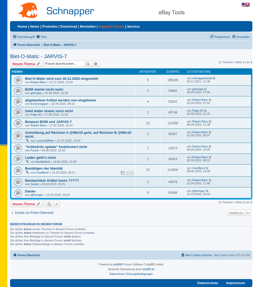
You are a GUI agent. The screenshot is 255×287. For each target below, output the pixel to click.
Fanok (35, 150)
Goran (35, 184)
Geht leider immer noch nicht (49, 111)
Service (133, 26)
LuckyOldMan (45, 140)
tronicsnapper (39, 103)
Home (22, 26)
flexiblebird (43, 161)
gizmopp (36, 93)
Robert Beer (38, 82)
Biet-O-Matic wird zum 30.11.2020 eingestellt (61, 79)
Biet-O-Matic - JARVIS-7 (38, 56)
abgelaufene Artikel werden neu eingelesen (60, 100)
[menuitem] (41, 37)
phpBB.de (148, 269)
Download (68, 26)
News (34, 26)
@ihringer (37, 194)
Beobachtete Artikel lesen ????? (52, 180)
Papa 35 (36, 114)
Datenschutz (207, 283)
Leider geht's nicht (40, 158)
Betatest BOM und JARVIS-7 (48, 122)
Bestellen (88, 26)
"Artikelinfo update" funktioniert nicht (56, 147)
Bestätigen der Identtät (44, 168)
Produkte (49, 26)
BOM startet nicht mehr (44, 89)
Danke (30, 191)
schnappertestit (202, 78)
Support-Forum (111, 26)
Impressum (235, 283)
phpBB (117, 264)
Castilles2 (42, 172)
